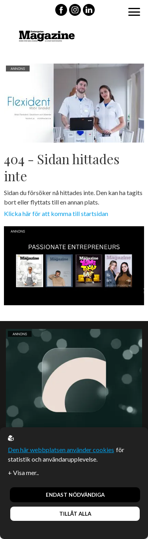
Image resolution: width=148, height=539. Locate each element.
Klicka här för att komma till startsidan (56, 213)
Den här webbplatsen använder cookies (61, 449)
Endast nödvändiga (75, 495)
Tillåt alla (75, 514)
